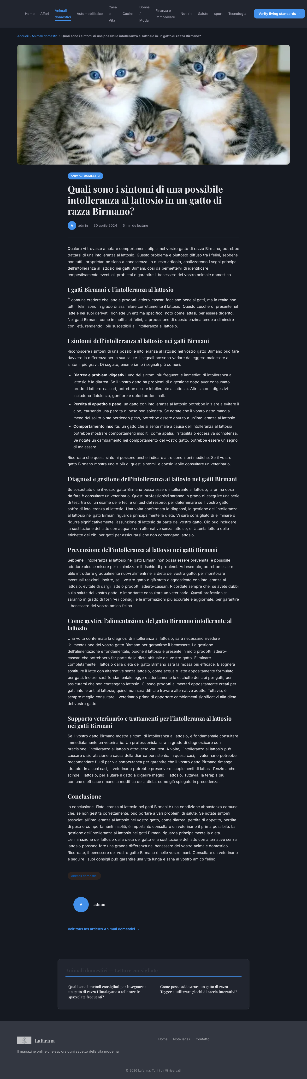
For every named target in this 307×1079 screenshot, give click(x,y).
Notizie (186, 14)
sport (218, 14)
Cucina (128, 14)
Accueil (23, 36)
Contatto (202, 1039)
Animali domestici (63, 13)
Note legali (181, 1039)
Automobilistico (90, 14)
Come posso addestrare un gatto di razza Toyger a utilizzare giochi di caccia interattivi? (198, 989)
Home (30, 14)
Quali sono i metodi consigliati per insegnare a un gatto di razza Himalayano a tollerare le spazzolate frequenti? (107, 991)
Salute (203, 14)
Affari (44, 14)
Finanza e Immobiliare (165, 13)
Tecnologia (237, 14)
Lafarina (36, 1040)
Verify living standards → (279, 14)
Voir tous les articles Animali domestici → (104, 929)
